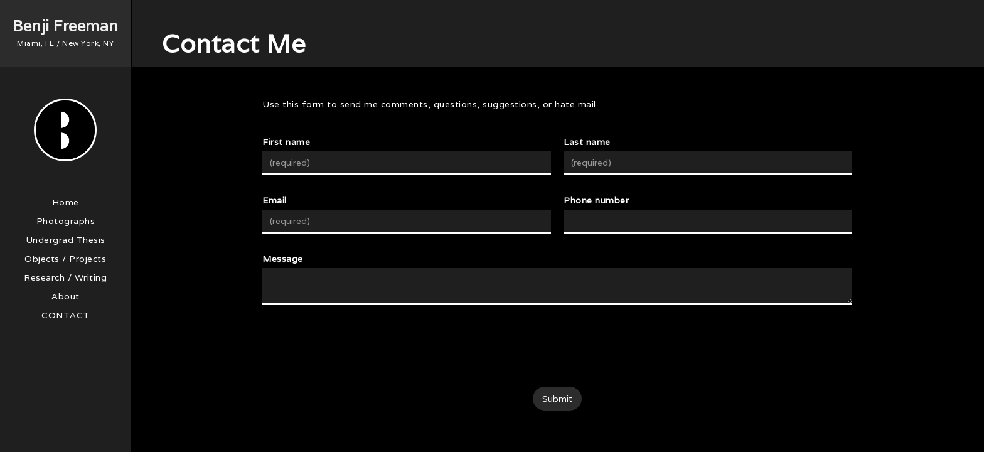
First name (286, 142)
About (65, 296)
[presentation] (557, 346)
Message (282, 258)
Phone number (596, 200)
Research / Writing (65, 277)
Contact (65, 315)
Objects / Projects (65, 258)
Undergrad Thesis (65, 239)
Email (274, 200)
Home (65, 202)
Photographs (65, 221)
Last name (587, 142)
